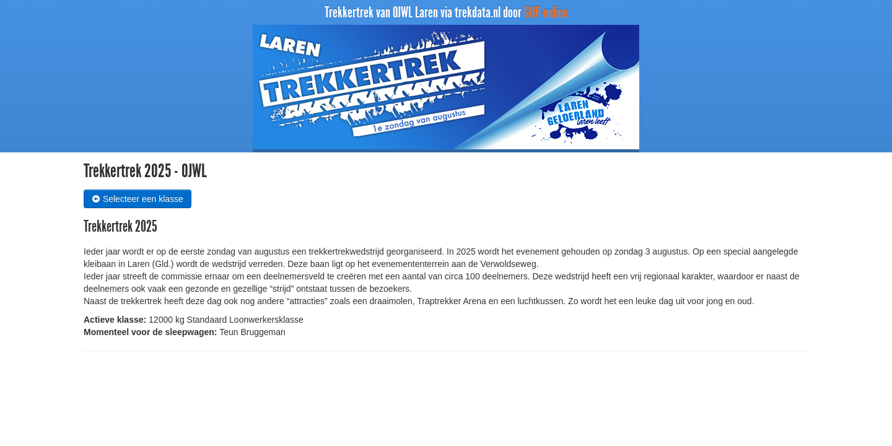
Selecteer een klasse (137, 199)
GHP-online (546, 12)
